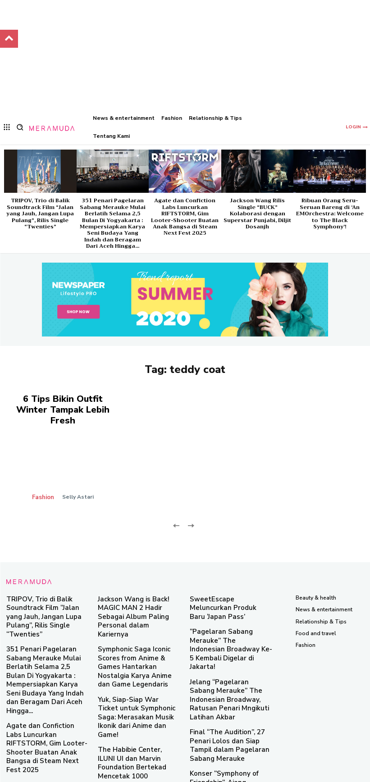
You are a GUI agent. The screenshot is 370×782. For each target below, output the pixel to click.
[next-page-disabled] (190, 509)
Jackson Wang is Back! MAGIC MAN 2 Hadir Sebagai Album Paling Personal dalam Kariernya (136, 595)
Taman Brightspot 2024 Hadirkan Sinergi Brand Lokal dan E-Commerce (135, 734)
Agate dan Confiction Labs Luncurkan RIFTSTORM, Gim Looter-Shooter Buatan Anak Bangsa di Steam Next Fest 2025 (185, 216)
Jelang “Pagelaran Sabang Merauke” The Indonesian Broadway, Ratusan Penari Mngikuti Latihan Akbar (224, 645)
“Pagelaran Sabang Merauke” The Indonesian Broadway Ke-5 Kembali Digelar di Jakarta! (230, 612)
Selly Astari (76, 481)
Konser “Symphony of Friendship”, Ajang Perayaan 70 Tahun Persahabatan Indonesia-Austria (231, 710)
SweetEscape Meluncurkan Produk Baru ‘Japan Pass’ (224, 588)
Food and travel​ (316, 618)
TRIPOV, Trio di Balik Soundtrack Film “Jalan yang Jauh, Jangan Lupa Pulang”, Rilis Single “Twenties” (40, 213)
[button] (20, 127)
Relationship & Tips (321, 606)
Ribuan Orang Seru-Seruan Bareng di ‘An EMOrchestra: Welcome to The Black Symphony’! (330, 213)
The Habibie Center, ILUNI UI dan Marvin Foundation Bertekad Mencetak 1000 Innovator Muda (134, 702)
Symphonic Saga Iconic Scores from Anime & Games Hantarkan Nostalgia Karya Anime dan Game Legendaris (139, 631)
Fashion (43, 481)
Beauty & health (316, 582)
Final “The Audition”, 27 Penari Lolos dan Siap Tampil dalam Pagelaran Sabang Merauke (229, 677)
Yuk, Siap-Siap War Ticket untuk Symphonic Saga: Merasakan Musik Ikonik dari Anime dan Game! (138, 666)
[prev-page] (176, 509)
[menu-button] (7, 127)
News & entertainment (324, 594)
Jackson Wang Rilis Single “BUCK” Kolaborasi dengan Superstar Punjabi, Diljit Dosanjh (257, 213)
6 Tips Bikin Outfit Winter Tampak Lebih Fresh (63, 402)
